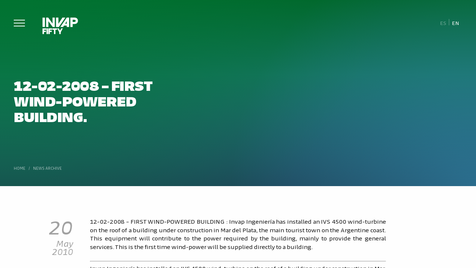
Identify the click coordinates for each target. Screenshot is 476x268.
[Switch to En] (455, 22)
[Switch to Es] (443, 22)
